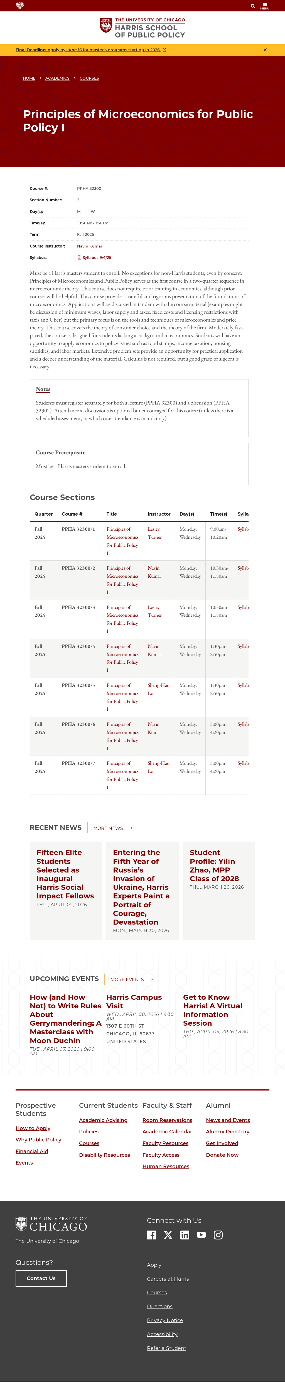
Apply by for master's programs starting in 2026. (88, 50)
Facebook (151, 1235)
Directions (160, 1306)
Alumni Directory (227, 1132)
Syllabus (245, 529)
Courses (89, 78)
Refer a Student (166, 1348)
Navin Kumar (89, 246)
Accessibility (162, 1334)
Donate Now (222, 1155)
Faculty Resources (165, 1143)
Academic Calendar (167, 1132)
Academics (57, 78)
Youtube (201, 1235)
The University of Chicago (47, 1241)
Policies (89, 1132)
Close (265, 50)
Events (24, 1163)
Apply (154, 1265)
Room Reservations (167, 1120)
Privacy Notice (165, 1320)
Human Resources (165, 1166)
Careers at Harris (168, 1279)
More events (127, 979)
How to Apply (33, 1128)
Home (29, 78)
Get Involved (222, 1143)
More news (108, 828)
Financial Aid (32, 1151)
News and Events (228, 1120)
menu (264, 6)
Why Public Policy (38, 1140)
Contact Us (41, 1278)
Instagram (218, 1235)
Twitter (168, 1235)
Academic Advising (103, 1120)
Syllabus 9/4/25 (97, 257)
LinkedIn (184, 1235)
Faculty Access (161, 1155)
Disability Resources (104, 1155)
